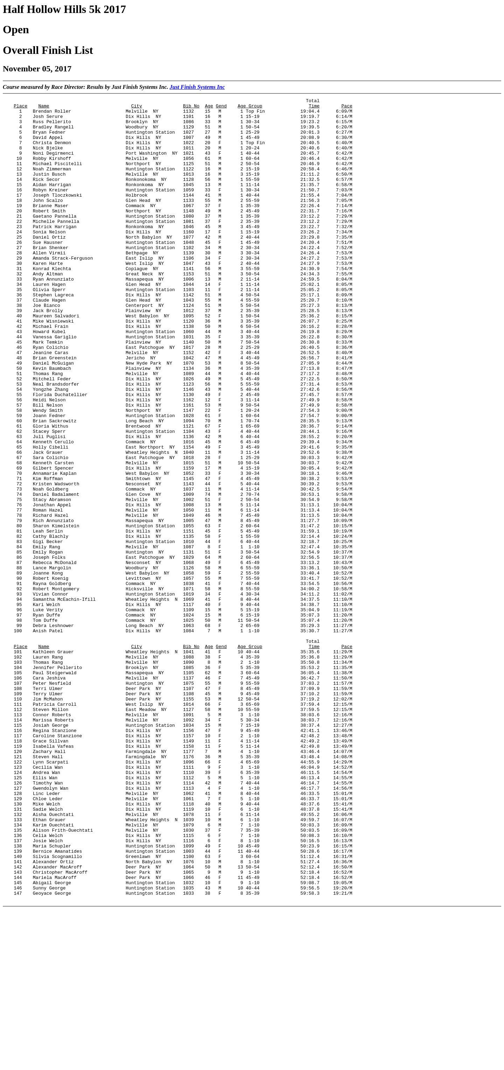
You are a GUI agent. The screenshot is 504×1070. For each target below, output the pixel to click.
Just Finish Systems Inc (197, 87)
